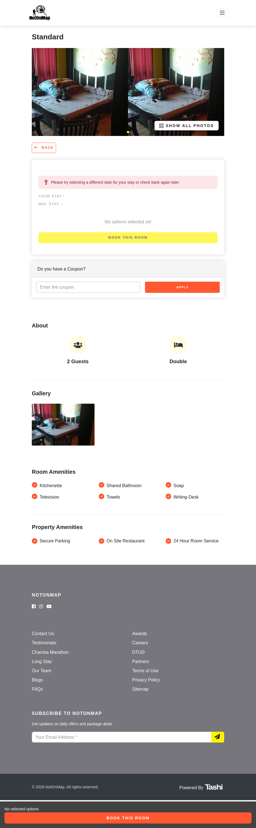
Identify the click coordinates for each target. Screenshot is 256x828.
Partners (140, 661)
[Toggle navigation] (222, 13)
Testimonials (44, 642)
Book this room (128, 237)
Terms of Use (145, 670)
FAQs (37, 689)
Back (44, 148)
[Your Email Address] (121, 737)
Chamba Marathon (50, 652)
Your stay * (51, 196)
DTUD (138, 652)
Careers (140, 642)
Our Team (41, 670)
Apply (182, 287)
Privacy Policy (146, 680)
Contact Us (43, 633)
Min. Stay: (50, 204)
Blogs (37, 680)
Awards (139, 633)
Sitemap (140, 689)
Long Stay (42, 661)
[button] (128, 132)
